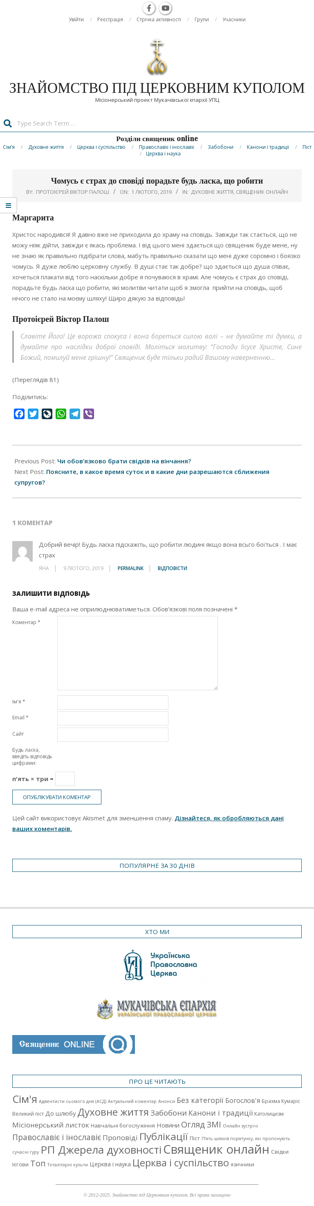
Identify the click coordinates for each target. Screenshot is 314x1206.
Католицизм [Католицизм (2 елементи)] (269, 1113)
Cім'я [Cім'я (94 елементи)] (24, 1099)
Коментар (26, 622)
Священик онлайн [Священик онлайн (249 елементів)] (216, 1149)
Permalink (131, 568)
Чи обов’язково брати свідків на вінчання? (124, 461)
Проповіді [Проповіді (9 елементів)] (120, 1137)
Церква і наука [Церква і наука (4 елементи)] (110, 1164)
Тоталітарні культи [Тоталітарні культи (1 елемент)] (67, 1165)
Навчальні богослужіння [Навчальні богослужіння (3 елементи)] (123, 1125)
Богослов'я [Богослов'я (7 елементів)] (242, 1100)
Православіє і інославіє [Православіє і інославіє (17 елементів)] (56, 1137)
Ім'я (18, 701)
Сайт (18, 733)
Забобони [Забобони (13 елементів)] (168, 1113)
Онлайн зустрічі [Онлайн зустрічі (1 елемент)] (240, 1126)
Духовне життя (212, 191)
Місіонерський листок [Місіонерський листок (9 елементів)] (50, 1125)
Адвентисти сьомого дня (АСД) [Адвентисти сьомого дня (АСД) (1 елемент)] (72, 1101)
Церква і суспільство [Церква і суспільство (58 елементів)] (180, 1162)
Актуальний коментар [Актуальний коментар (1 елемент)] (132, 1101)
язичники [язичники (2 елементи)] (242, 1164)
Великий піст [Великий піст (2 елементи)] (28, 1113)
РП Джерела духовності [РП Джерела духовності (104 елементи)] (100, 1149)
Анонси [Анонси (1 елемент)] (166, 1101)
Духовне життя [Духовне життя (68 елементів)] (113, 1111)
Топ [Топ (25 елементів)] (38, 1163)
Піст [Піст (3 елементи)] (195, 1138)
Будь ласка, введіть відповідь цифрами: (32, 756)
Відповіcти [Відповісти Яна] (172, 568)
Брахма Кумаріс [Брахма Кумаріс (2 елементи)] (281, 1101)
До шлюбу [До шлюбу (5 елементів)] (60, 1113)
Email (20, 717)
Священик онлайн (262, 191)
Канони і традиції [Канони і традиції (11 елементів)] (220, 1113)
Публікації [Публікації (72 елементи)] (163, 1136)
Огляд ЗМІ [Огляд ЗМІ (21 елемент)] (201, 1124)
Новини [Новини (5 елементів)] (168, 1125)
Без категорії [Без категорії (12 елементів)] (200, 1100)
